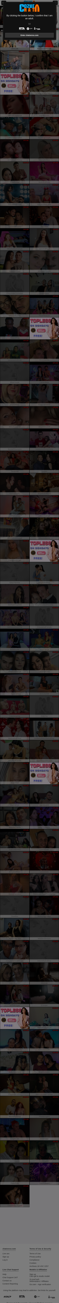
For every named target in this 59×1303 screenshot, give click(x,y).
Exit (29, 23)
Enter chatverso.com (29, 35)
